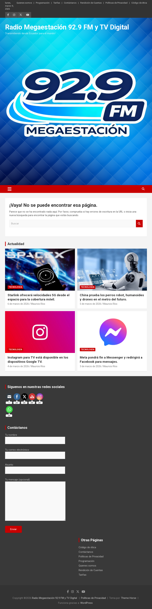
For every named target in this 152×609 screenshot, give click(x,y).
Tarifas (56, 3)
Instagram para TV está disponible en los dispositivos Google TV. (38, 359)
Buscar (139, 223)
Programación (43, 3)
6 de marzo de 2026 (18, 303)
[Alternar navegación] (9, 189)
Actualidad (15, 244)
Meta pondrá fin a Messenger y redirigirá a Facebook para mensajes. (111, 359)
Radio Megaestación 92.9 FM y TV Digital (67, 27)
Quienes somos (24, 3)
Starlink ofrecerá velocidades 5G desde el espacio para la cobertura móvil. (38, 297)
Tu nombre (35, 437)
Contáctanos (70, 3)
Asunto (35, 467)
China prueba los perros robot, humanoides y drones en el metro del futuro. (112, 297)
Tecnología (15, 287)
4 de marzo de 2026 (18, 366)
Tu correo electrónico (35, 452)
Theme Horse (128, 598)
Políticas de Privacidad (116, 3)
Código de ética (139, 3)
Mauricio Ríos (38, 303)
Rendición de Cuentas (91, 3)
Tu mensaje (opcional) (35, 499)
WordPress (86, 602)
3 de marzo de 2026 (90, 366)
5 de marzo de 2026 (90, 303)
